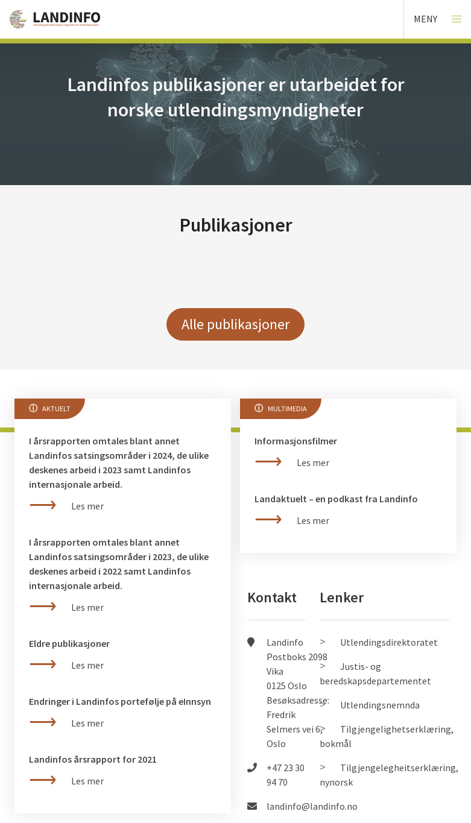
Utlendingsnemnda (380, 705)
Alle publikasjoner (235, 324)
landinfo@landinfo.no (312, 806)
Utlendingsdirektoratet (389, 642)
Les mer (87, 781)
